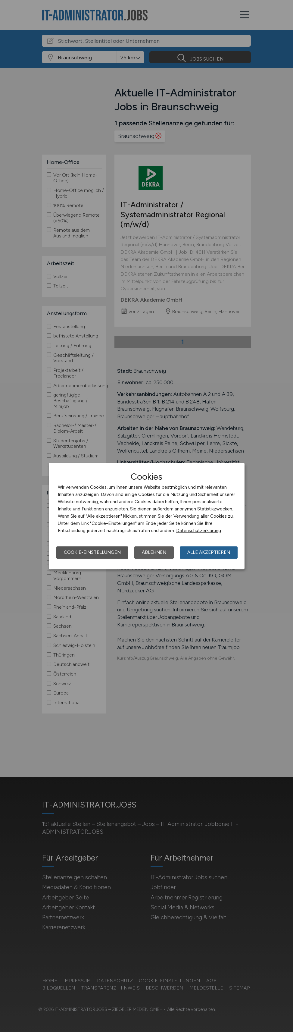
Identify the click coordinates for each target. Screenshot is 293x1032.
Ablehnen (154, 552)
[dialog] (147, 516)
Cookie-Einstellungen (92, 552)
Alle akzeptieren (208, 552)
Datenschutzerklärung (198, 530)
